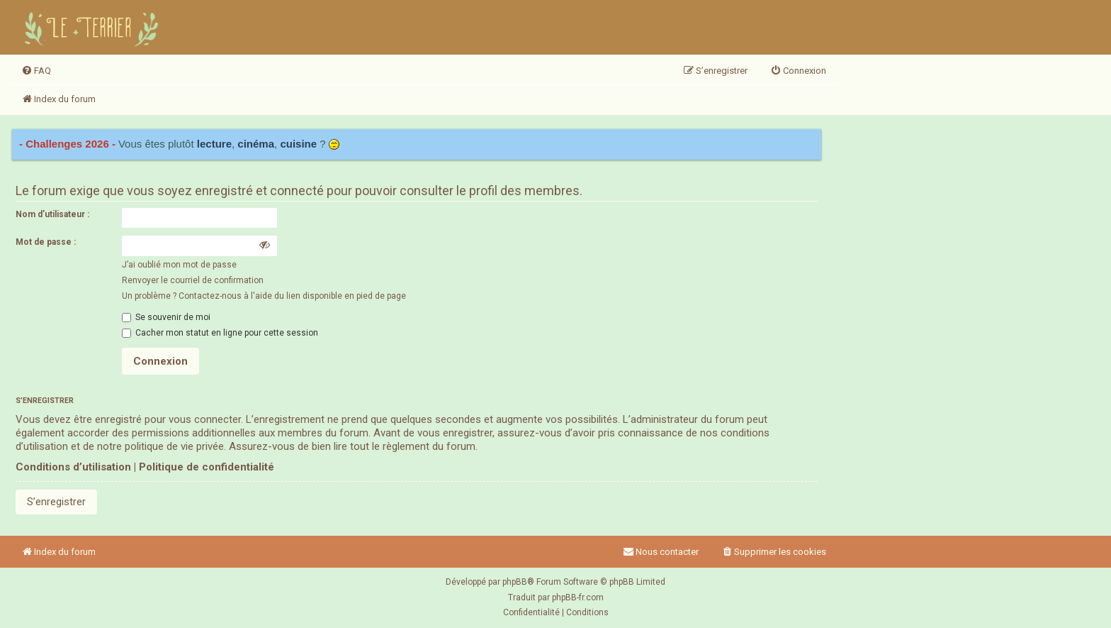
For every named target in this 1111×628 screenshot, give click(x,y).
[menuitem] (36, 70)
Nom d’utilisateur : (52, 214)
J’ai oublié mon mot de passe (179, 265)
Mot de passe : (46, 242)
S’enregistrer (56, 501)
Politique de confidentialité (206, 467)
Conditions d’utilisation (73, 467)
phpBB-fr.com (578, 597)
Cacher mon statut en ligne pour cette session (220, 333)
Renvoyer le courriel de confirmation (193, 280)
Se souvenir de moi (166, 317)
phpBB (514, 582)
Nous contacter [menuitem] (661, 551)
